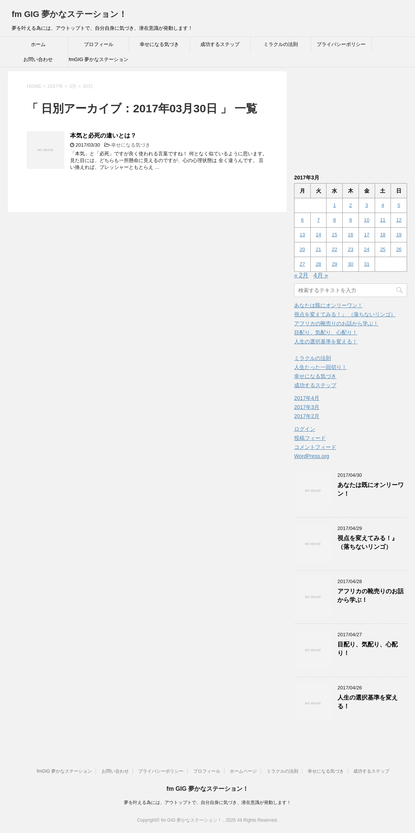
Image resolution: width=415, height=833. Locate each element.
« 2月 (301, 275)
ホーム (38, 44)
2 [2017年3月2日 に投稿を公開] (350, 205)
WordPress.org (311, 456)
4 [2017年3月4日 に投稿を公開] (382, 205)
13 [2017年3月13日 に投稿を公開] (302, 234)
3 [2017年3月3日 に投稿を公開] (366, 205)
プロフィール (98, 44)
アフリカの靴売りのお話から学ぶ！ (336, 323)
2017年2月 (306, 416)
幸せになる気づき (159, 44)
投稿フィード (310, 438)
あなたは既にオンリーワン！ (328, 305)
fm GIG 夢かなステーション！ (69, 14)
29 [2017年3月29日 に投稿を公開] (334, 264)
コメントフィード (315, 447)
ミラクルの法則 (281, 44)
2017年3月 (306, 407)
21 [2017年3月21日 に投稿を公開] (318, 249)
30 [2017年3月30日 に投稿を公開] (350, 264)
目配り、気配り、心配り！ (325, 332)
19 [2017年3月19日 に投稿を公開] (398, 234)
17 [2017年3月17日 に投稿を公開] (366, 234)
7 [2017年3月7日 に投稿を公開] (318, 220)
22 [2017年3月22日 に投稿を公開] (334, 249)
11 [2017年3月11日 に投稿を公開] (382, 220)
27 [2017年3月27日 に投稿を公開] (302, 264)
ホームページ (243, 771)
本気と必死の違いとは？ (103, 135)
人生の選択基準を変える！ (325, 341)
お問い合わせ (38, 59)
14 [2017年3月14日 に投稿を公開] (318, 234)
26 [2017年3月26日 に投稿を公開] (398, 249)
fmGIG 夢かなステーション (99, 59)
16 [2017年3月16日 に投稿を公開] (350, 234)
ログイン (304, 429)
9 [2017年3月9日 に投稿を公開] (350, 220)
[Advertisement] (350, 118)
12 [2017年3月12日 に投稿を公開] (398, 220)
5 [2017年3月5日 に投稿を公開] (398, 205)
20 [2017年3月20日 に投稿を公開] (302, 249)
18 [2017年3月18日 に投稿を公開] (382, 234)
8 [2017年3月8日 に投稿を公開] (334, 220)
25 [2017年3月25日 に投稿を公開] (382, 249)
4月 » (321, 275)
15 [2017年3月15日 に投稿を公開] (334, 234)
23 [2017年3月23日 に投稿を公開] (350, 249)
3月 (72, 86)
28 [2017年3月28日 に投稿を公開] (318, 264)
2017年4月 (306, 398)
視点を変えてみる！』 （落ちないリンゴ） (345, 314)
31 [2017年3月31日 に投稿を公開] (366, 264)
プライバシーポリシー (341, 44)
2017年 (55, 86)
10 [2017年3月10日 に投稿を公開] (366, 220)
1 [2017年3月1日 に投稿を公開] (334, 205)
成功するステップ (220, 44)
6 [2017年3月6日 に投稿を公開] (302, 220)
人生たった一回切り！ (320, 367)
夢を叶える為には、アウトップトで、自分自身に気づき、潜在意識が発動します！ (207, 802)
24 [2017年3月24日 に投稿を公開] (366, 249)
